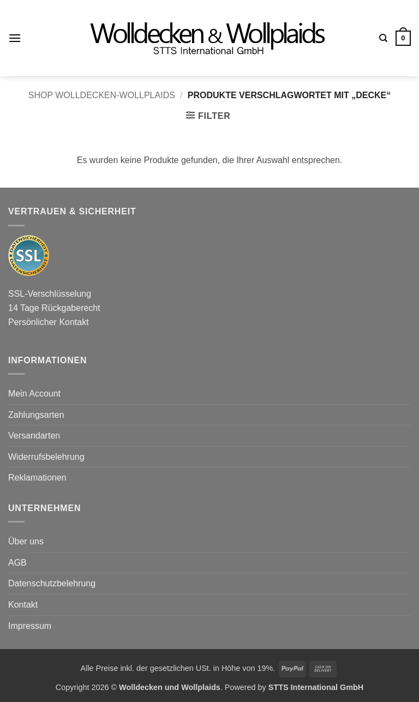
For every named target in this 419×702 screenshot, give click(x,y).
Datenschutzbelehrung (51, 583)
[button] (14, 38)
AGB (17, 562)
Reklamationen (37, 477)
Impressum (29, 626)
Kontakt (23, 604)
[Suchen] (383, 38)
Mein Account (34, 393)
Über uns (26, 541)
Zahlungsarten (36, 414)
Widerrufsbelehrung (46, 456)
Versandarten (34, 435)
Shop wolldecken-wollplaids (101, 95)
